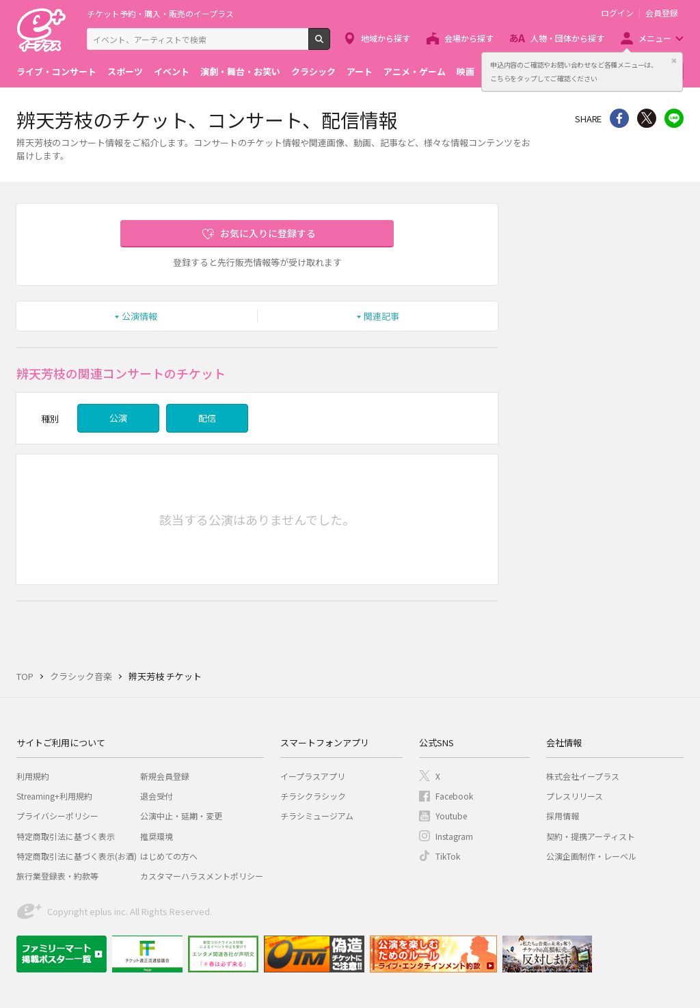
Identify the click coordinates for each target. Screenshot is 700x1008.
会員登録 (661, 13)
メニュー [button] (654, 38)
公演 (118, 417)
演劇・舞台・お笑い (240, 71)
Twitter (646, 118)
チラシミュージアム (316, 815)
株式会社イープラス (582, 776)
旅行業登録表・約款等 (57, 876)
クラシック (313, 71)
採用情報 (562, 815)
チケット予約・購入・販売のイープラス (160, 13)
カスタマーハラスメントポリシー (201, 876)
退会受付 (156, 796)
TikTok (447, 856)
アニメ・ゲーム (414, 71)
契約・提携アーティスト (590, 836)
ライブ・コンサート (56, 71)
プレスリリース (574, 796)
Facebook (454, 796)
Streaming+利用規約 (54, 796)
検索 (329, 44)
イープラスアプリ (312, 776)
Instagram (454, 836)
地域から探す (385, 38)
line (674, 118)
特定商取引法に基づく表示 (65, 836)
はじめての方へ (169, 856)
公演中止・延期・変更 (181, 815)
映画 (465, 71)
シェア (619, 118)
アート (360, 71)
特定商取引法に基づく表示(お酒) (76, 856)
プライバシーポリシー (57, 815)
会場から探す (469, 38)
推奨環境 (156, 836)
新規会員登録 (164, 776)
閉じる (674, 60)
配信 (207, 417)
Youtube (451, 815)
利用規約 (32, 776)
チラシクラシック (313, 796)
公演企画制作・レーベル (591, 856)
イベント (171, 71)
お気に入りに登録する (268, 233)
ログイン (617, 13)
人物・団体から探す (567, 38)
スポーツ (125, 71)
